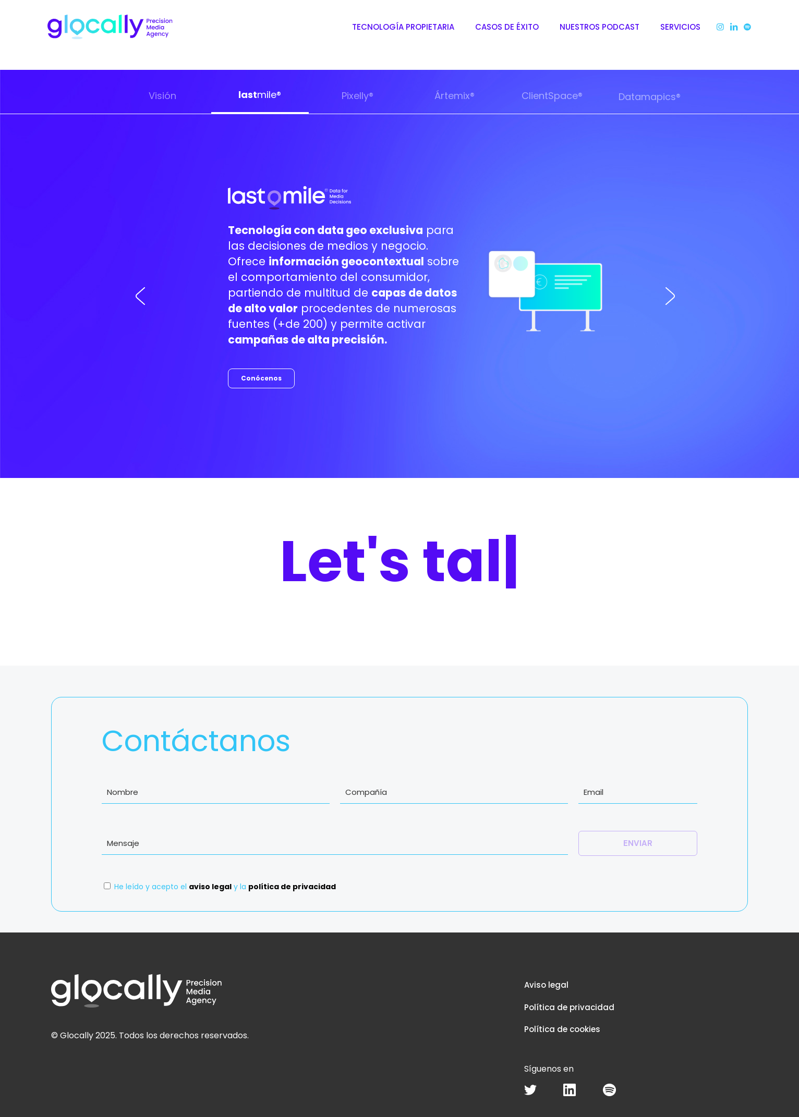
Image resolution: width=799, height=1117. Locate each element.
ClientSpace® (552, 95)
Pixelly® (357, 95)
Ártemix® (454, 95)
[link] (530, 1090)
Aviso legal (546, 984)
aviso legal (210, 886)
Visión (162, 95)
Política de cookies (562, 1029)
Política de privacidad (569, 1007)
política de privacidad (292, 886)
